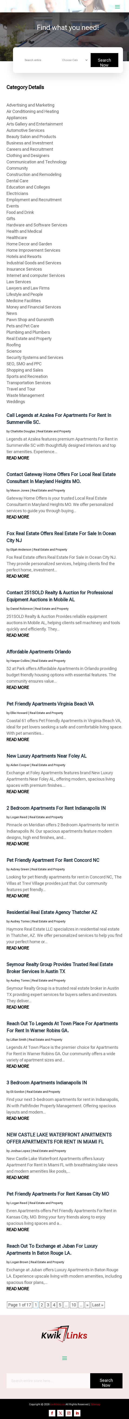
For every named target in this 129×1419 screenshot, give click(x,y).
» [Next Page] (87, 1304)
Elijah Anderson (20, 549)
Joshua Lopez (20, 1151)
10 (73, 1304)
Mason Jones (19, 490)
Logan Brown (19, 1262)
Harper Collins (20, 661)
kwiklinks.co (57, 1404)
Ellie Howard (18, 713)
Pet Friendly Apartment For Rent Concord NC (53, 860)
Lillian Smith (18, 1039)
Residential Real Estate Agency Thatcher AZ (52, 912)
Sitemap (95, 1404)
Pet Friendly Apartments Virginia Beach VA (50, 704)
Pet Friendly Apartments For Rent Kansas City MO (58, 1194)
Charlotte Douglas (22, 431)
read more (18, 457)
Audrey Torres (20, 921)
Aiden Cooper (20, 765)
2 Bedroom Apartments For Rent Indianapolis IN (56, 808)
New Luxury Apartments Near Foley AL (46, 756)
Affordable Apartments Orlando (39, 652)
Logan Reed (18, 817)
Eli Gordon (17, 1091)
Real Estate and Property (54, 431)
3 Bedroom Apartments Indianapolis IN (47, 1083)
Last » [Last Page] (97, 1304)
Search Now (104, 62)
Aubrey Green (19, 869)
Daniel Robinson (21, 608)
